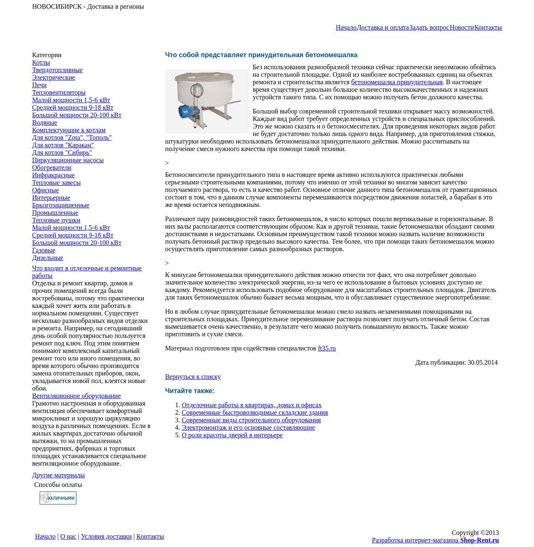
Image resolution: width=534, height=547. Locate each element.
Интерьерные (51, 197)
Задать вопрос (429, 27)
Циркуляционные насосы (67, 160)
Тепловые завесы (56, 182)
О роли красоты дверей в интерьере (232, 435)
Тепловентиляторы (59, 92)
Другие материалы (58, 475)
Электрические (53, 77)
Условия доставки (106, 536)
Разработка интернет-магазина (435, 540)
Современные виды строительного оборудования (251, 419)
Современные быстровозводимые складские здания (255, 412)
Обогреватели (51, 167)
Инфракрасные (53, 175)
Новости (462, 27)
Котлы (41, 62)
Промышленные (55, 212)
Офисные (45, 190)
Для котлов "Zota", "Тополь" (72, 137)
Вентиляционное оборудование (76, 395)
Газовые (43, 250)
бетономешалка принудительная (397, 82)
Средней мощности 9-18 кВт (72, 107)
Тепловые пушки (56, 220)
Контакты (488, 27)
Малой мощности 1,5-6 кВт (71, 99)
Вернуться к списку (193, 376)
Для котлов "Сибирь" (62, 152)
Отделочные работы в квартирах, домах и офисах (252, 404)
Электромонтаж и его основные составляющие (248, 427)
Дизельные (47, 257)
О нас (68, 536)
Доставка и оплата (383, 27)
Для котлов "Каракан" (63, 145)
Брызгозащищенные (60, 205)
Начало (346, 27)
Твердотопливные (57, 69)
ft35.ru (327, 348)
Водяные (44, 122)
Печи (39, 84)
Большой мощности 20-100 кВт (76, 114)
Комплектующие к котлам (69, 130)
